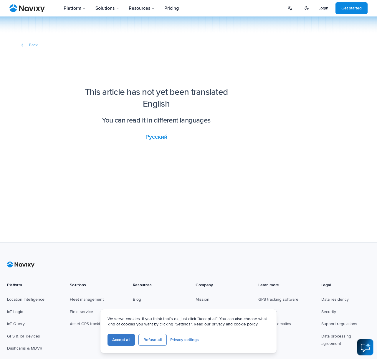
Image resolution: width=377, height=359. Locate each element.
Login (323, 8)
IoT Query (16, 323)
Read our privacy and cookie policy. (226, 324)
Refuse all (152, 339)
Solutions (107, 8)
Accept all (121, 339)
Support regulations (339, 323)
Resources (142, 8)
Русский (156, 136)
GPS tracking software (278, 299)
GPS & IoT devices (23, 336)
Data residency (335, 299)
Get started (351, 8)
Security (328, 311)
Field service (81, 311)
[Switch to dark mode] (306, 8)
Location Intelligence (25, 299)
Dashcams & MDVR (24, 348)
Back (29, 44)
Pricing (171, 8)
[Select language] (290, 8)
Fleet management (87, 299)
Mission (202, 299)
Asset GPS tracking (87, 323)
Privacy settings (184, 339)
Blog (137, 299)
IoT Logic (15, 311)
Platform (75, 8)
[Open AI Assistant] (365, 347)
